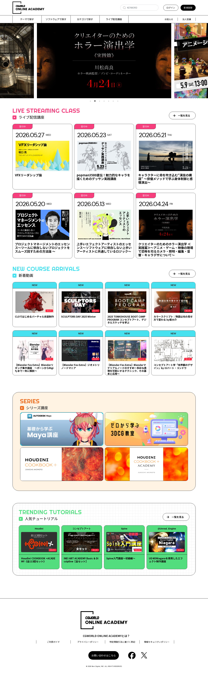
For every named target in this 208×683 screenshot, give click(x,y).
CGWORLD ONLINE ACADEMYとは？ (106, 636)
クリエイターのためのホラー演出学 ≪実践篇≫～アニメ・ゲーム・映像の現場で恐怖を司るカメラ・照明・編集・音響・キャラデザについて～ (165, 249)
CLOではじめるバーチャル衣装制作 (34, 316)
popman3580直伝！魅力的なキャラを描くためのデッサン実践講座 (103, 177)
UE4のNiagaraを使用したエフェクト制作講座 (166, 560)
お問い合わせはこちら (103, 655)
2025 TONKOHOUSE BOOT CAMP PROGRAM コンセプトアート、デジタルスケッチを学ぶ (126, 319)
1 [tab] (90, 101)
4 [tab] (104, 101)
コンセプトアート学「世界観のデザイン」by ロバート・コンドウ (173, 366)
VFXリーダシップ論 (28, 175)
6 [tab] (113, 101)
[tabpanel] (104, 60)
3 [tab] (99, 101)
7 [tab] (117, 101)
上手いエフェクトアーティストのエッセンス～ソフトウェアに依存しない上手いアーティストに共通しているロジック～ (104, 248)
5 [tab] (108, 101)
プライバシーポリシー (88, 641)
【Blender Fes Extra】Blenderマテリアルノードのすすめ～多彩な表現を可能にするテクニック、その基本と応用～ (127, 369)
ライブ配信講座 (114, 19)
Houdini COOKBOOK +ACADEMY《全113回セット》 (38, 560)
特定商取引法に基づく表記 (122, 641)
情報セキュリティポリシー (157, 641)
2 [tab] (94, 101)
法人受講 (186, 19)
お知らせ (169, 19)
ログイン (170, 7)
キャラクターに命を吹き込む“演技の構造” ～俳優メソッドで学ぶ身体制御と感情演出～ (165, 179)
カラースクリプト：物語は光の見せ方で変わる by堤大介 (173, 318)
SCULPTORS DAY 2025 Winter (78, 316)
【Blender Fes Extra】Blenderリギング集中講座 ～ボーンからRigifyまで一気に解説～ (34, 368)
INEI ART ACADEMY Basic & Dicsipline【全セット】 (81, 560)
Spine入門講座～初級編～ (120, 558)
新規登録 (188, 7)
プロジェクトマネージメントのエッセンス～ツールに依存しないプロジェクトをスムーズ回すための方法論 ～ (42, 248)
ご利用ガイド (53, 641)
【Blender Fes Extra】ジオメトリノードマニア (80, 366)
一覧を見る (184, 115)
